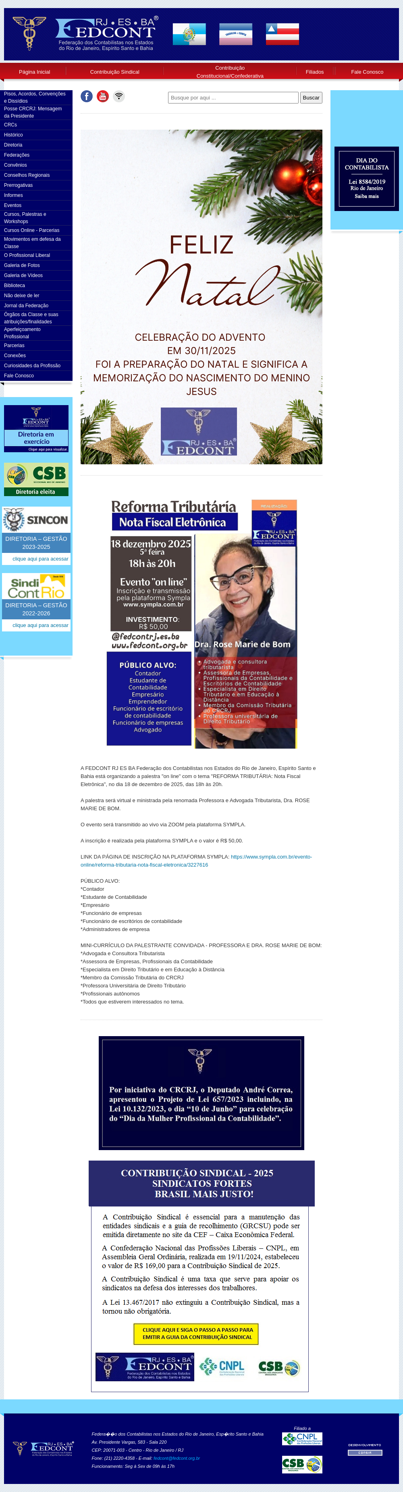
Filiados (315, 72)
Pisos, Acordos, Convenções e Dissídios (35, 97)
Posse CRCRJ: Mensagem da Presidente (33, 112)
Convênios (15, 165)
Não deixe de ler (21, 295)
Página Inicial (34, 72)
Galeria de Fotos (22, 265)
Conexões (15, 355)
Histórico (13, 135)
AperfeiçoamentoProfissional (22, 333)
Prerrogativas (18, 185)
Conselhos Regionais (27, 175)
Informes (13, 195)
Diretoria (13, 145)
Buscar (311, 98)
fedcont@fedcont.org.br (177, 1458)
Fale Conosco (367, 72)
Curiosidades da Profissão (32, 365)
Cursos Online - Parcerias (31, 230)
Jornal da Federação (26, 305)
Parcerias (14, 345)
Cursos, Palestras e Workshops (25, 217)
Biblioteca (14, 285)
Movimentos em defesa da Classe (32, 242)
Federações (16, 155)
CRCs (10, 125)
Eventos (12, 205)
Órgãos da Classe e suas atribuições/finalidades (31, 318)
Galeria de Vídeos (23, 275)
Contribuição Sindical (114, 72)
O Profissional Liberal (27, 255)
